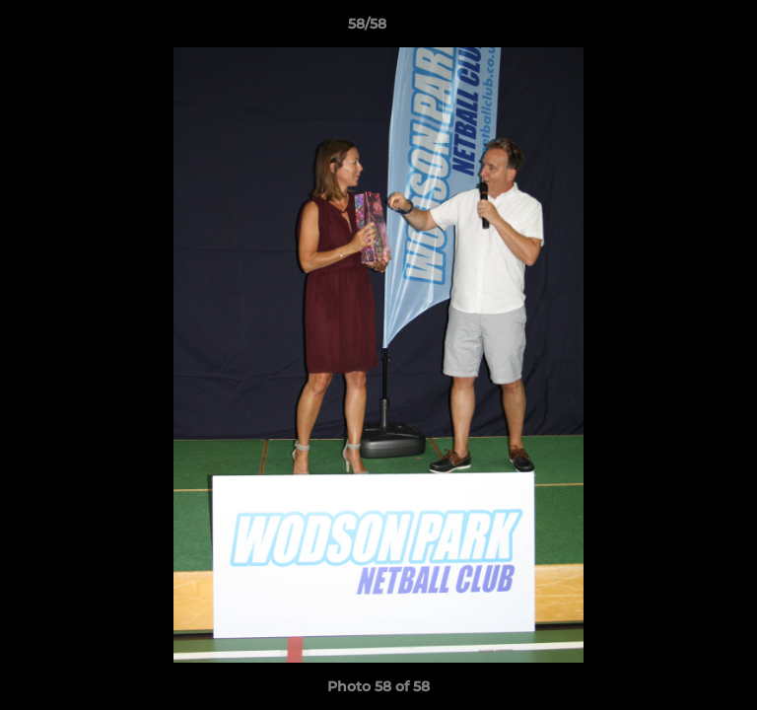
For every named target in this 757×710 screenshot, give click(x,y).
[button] (686, 28)
